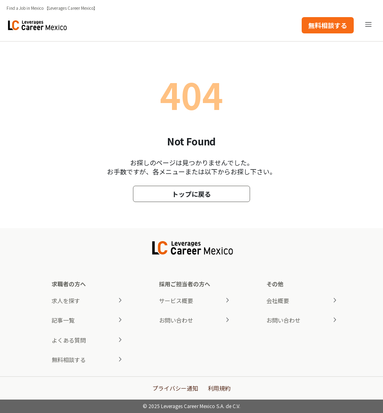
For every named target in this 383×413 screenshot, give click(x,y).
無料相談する (327, 25)
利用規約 (219, 388)
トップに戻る (191, 194)
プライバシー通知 (175, 388)
